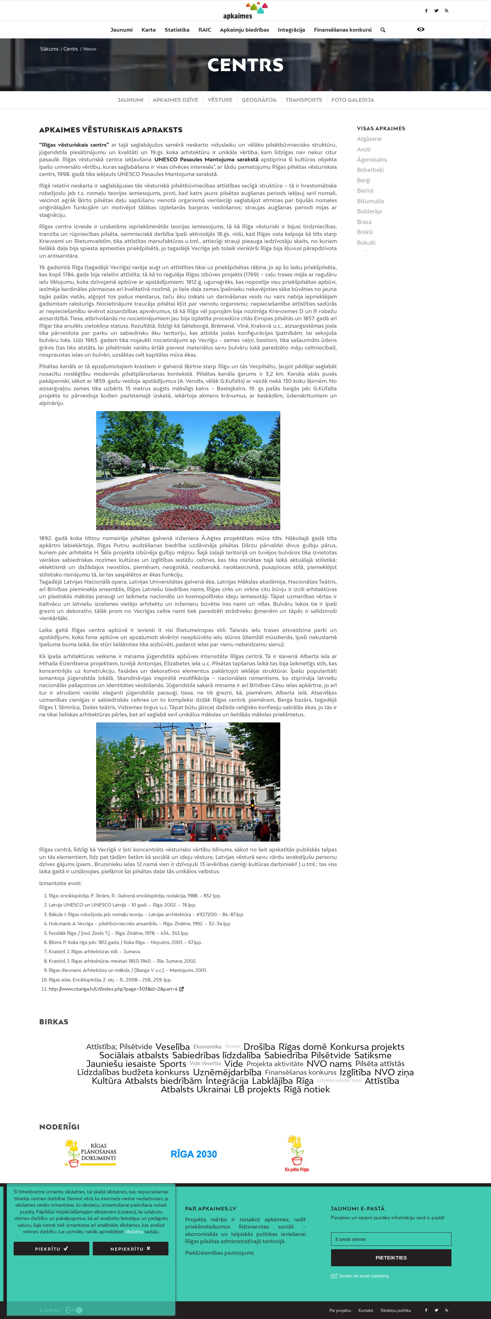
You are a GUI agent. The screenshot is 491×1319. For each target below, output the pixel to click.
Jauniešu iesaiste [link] (121, 1063)
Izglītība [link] (355, 1072)
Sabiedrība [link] (286, 1055)
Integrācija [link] (227, 1080)
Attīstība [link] (382, 1080)
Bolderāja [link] (369, 211)
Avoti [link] (364, 149)
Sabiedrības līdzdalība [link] (216, 1055)
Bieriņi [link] (365, 190)
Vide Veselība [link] (205, 1063)
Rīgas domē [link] (303, 1046)
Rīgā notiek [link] (307, 1089)
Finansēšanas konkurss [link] (301, 1072)
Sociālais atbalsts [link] (134, 1055)
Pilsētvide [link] (331, 1055)
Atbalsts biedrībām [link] (163, 1080)
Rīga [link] (305, 1080)
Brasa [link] (364, 221)
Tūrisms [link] (232, 1046)
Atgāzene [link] (369, 138)
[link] (487, 31)
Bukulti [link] (366, 242)
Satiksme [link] (373, 1055)
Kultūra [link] (107, 1080)
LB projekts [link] (257, 1089)
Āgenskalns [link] (372, 159)
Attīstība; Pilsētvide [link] (119, 1046)
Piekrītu (48, 1249)
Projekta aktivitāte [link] (275, 1063)
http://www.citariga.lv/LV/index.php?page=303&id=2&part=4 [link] (113, 989)
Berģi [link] (363, 180)
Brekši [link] (365, 232)
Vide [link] (233, 1063)
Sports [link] (173, 1063)
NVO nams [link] (329, 1063)
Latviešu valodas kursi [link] (339, 1080)
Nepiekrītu (127, 1249)
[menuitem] (121, 29)
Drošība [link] (259, 1046)
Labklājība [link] (272, 1080)
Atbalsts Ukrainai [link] (195, 1089)
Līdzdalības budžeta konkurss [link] (133, 1072)
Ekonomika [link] (207, 1046)
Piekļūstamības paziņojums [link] (219, 1253)
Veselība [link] (172, 1046)
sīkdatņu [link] (134, 1231)
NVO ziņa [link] (394, 1072)
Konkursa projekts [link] (367, 1046)
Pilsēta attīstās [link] (380, 1063)
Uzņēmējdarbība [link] (227, 1072)
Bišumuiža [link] (370, 201)
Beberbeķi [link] (370, 169)
